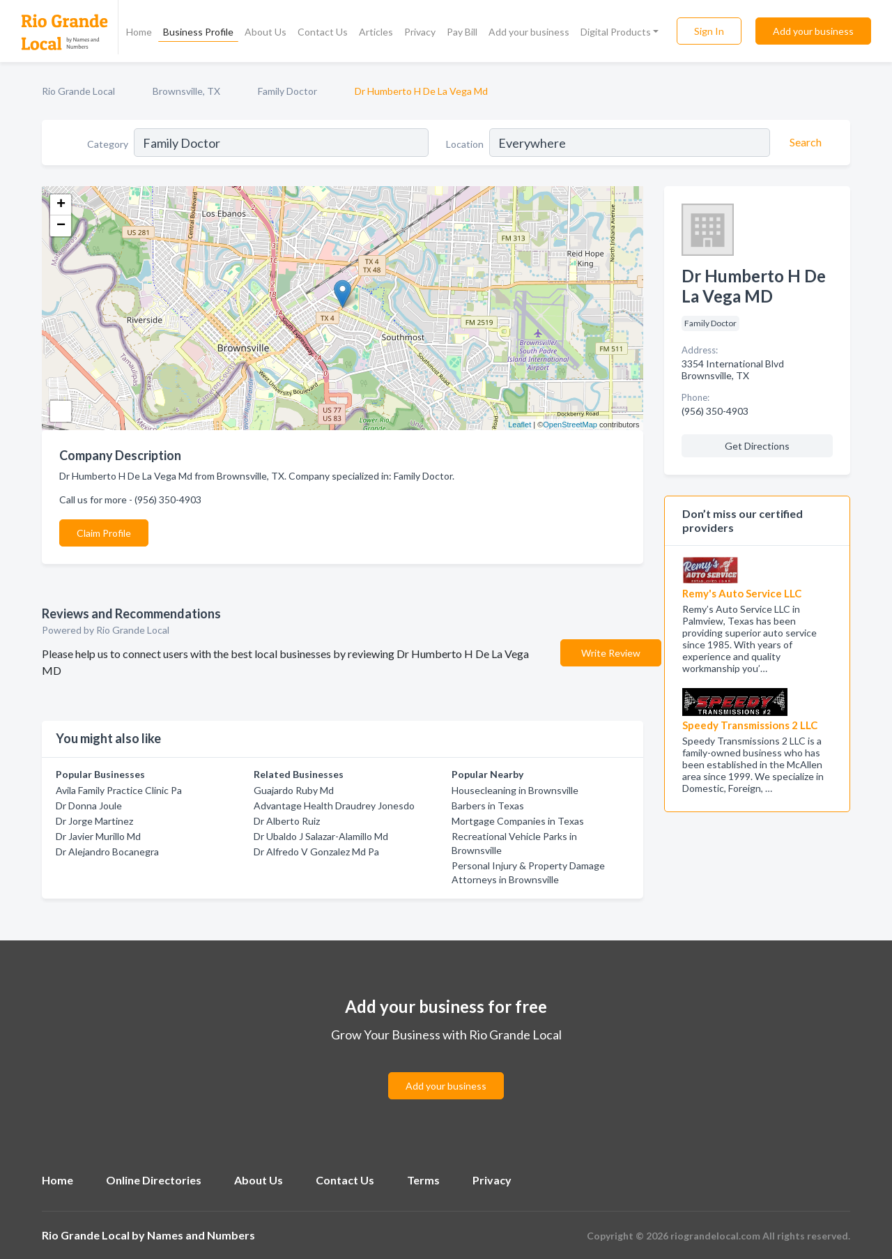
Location (465, 144)
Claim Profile (104, 533)
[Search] (803, 142)
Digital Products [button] (615, 32)
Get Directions (757, 446)
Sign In (709, 31)
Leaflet (519, 424)
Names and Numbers (201, 1235)
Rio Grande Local (78, 91)
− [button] (61, 225)
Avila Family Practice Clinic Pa (119, 790)
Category (107, 144)
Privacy (420, 32)
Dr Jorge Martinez (94, 821)
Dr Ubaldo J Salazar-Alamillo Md (321, 836)
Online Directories (153, 1179)
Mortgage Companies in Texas (518, 821)
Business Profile (198, 32)
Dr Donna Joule (89, 805)
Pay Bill (462, 32)
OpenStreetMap (570, 424)
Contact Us (323, 32)
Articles (376, 32)
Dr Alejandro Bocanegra (107, 851)
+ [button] (61, 204)
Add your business (529, 32)
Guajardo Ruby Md (294, 790)
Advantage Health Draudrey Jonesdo (334, 805)
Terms (423, 1179)
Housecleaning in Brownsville (515, 790)
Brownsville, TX (186, 91)
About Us (265, 32)
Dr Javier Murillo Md (98, 836)
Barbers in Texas (488, 805)
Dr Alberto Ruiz (287, 821)
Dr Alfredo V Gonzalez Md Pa (316, 851)
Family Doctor (287, 91)
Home (139, 32)
